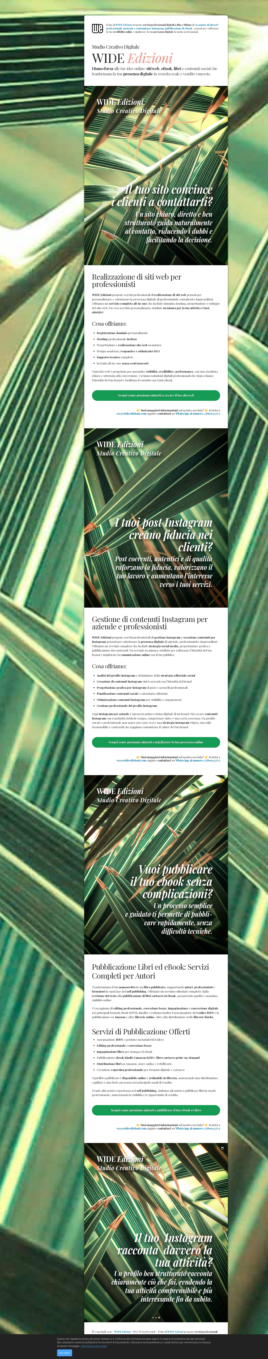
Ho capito (64, 1352)
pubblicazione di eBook (178, 28)
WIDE (124, 24)
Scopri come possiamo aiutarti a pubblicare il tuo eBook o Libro (156, 1110)
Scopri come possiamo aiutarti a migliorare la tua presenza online (156, 742)
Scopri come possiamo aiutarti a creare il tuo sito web (156, 395)
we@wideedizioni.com (131, 413)
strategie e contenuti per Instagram (143, 28)
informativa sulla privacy (94, 1346)
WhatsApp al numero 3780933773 (197, 413)
